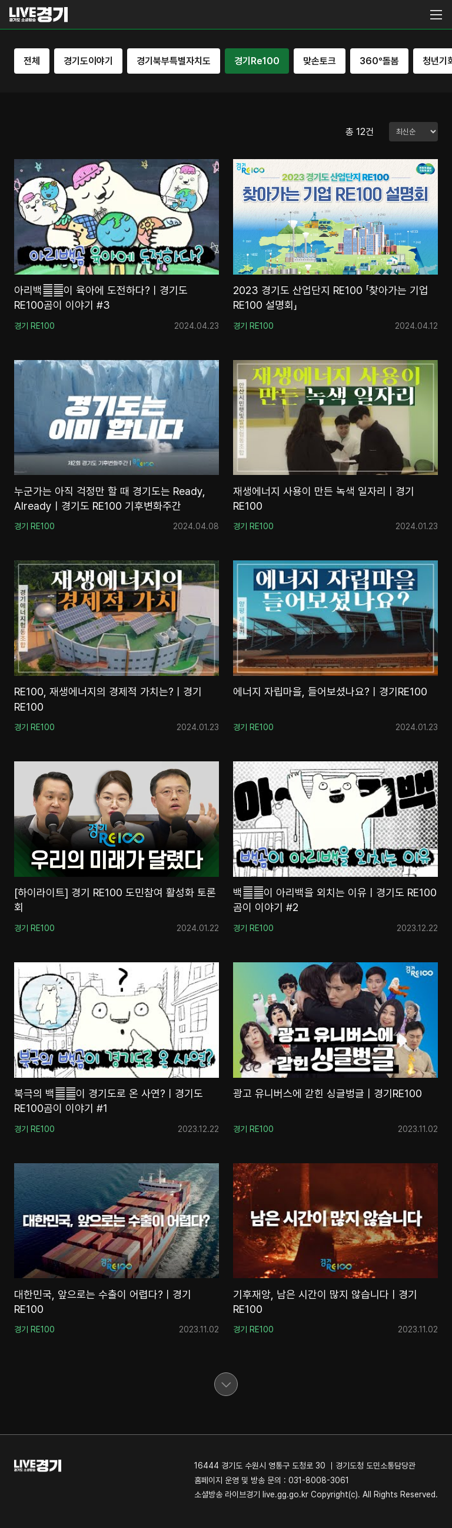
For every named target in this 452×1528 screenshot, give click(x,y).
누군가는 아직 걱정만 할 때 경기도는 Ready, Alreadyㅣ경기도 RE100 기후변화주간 (109, 498)
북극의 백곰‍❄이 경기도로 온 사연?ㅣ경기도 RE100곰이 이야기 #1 (108, 1100)
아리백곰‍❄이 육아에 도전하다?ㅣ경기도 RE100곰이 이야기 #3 (101, 297)
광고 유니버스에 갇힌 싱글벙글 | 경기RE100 (327, 1093)
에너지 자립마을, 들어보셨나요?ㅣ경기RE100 (330, 691)
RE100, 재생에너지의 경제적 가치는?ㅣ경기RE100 (108, 698)
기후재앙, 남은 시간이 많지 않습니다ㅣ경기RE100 (325, 1301)
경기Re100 (257, 61)
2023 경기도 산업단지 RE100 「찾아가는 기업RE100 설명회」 (330, 297)
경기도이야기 (88, 61)
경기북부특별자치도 (174, 61)
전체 (32, 61)
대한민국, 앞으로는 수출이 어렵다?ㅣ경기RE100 (102, 1301)
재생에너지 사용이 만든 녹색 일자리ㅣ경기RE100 (323, 498)
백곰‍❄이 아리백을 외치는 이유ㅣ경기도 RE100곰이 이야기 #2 (335, 899)
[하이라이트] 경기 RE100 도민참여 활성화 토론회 (115, 899)
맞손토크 (319, 61)
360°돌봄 (379, 61)
